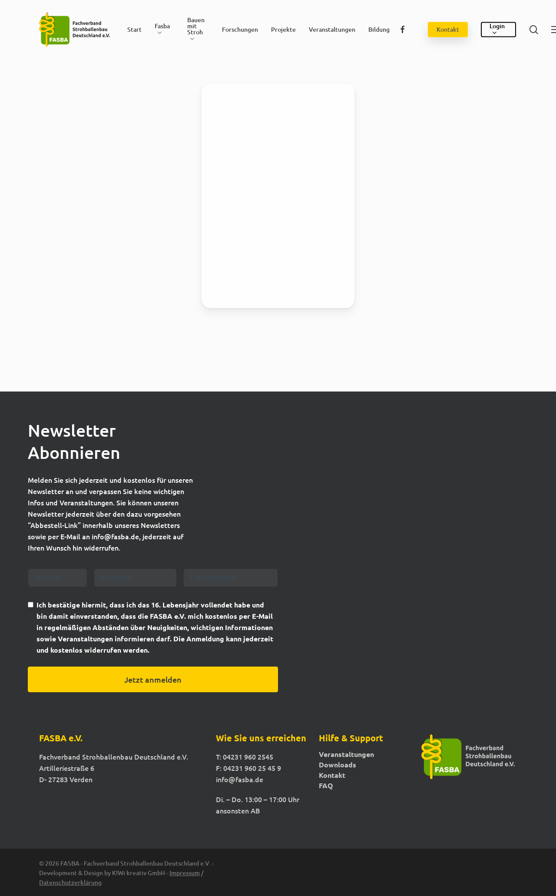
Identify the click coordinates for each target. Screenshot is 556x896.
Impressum (184, 873)
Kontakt (332, 775)
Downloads (337, 764)
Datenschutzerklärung (70, 882)
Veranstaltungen (346, 754)
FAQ (326, 785)
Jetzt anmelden (153, 679)
